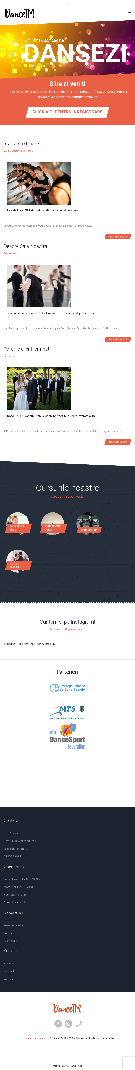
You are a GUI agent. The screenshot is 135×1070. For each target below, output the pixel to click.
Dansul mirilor (14, 565)
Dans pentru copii (53, 528)
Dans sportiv (89, 529)
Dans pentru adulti (17, 528)
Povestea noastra (13, 925)
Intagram (9, 963)
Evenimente (10, 940)
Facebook (9, 971)
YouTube (9, 979)
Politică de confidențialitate (35, 1038)
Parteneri (9, 933)
